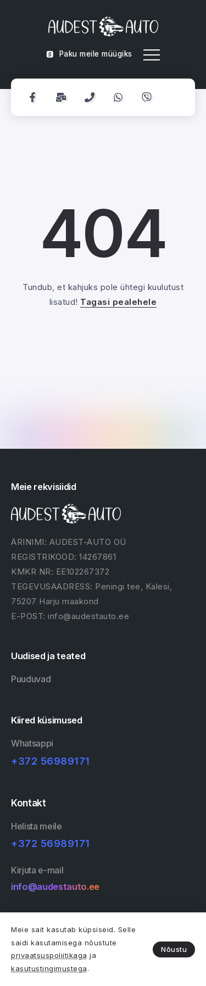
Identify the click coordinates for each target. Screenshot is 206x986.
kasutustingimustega (49, 968)
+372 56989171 (50, 761)
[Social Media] (32, 97)
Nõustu (174, 949)
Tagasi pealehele (118, 302)
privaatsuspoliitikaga (49, 955)
